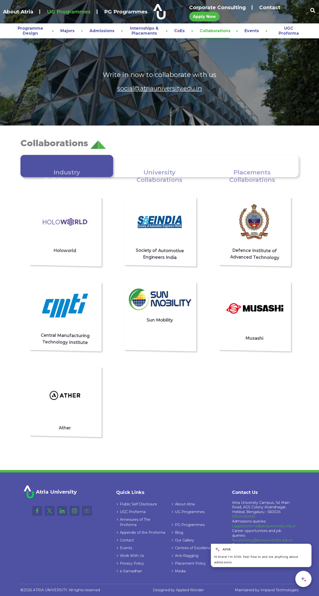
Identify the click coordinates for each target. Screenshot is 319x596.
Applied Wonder (190, 590)
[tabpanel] (159, 317)
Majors (67, 30)
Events (251, 30)
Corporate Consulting (217, 7)
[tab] (66, 166)
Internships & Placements (144, 31)
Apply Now (204, 16)
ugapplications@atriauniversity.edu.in (264, 526)
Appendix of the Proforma (142, 532)
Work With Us (132, 555)
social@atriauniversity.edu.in (159, 88)
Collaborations (215, 30)
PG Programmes (126, 12)
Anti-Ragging (186, 555)
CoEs (179, 30)
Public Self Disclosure (138, 504)
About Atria (18, 12)
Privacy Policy (132, 563)
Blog (179, 532)
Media (180, 571)
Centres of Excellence (194, 548)
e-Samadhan (131, 571)
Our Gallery (184, 540)
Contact (269, 7)
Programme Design (30, 31)
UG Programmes (69, 12)
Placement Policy (190, 563)
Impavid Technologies (279, 590)
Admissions (101, 30)
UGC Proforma (289, 31)
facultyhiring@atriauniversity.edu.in (262, 540)
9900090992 (243, 516)
